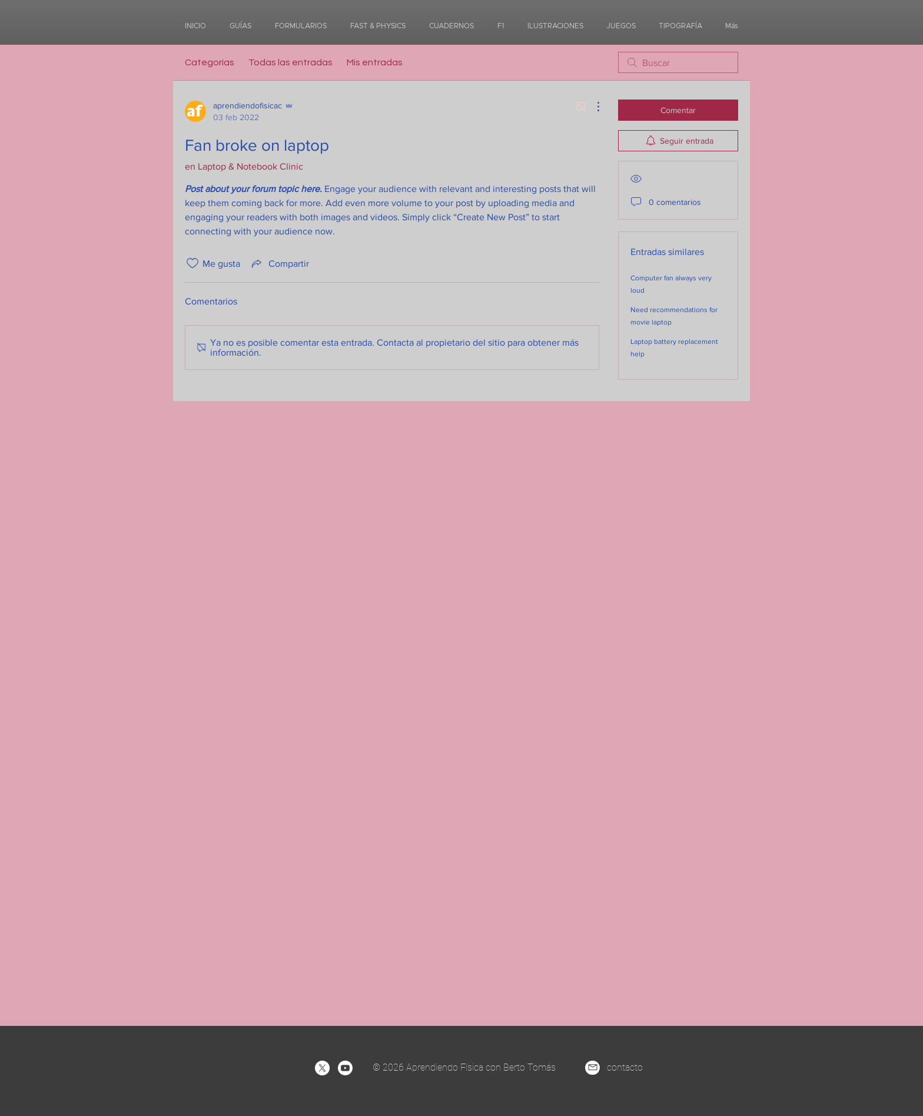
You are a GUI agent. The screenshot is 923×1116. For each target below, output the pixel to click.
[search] (678, 62)
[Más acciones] (592, 107)
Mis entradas (375, 62)
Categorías (209, 62)
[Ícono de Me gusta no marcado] (192, 263)
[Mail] (592, 1068)
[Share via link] (279, 263)
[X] (322, 1068)
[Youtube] (345, 1068)
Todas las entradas (290, 62)
